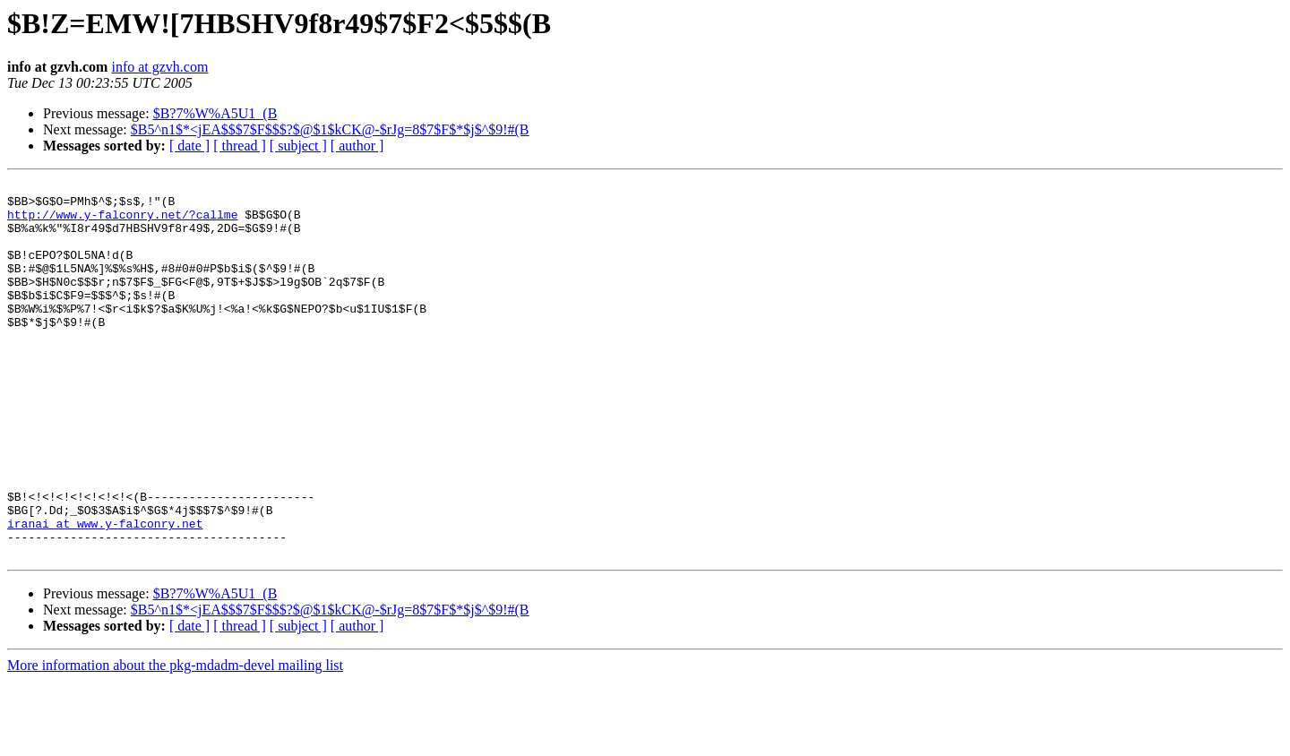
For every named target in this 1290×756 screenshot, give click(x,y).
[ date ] (189, 145)
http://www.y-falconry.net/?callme (122, 222)
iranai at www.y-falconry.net (104, 593)
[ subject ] (298, 145)
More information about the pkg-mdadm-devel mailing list (175, 740)
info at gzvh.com (159, 66)
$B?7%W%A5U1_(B (215, 113)
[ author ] (357, 145)
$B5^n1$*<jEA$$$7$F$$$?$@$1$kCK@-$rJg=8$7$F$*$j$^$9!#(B (330, 129)
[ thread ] (239, 145)
